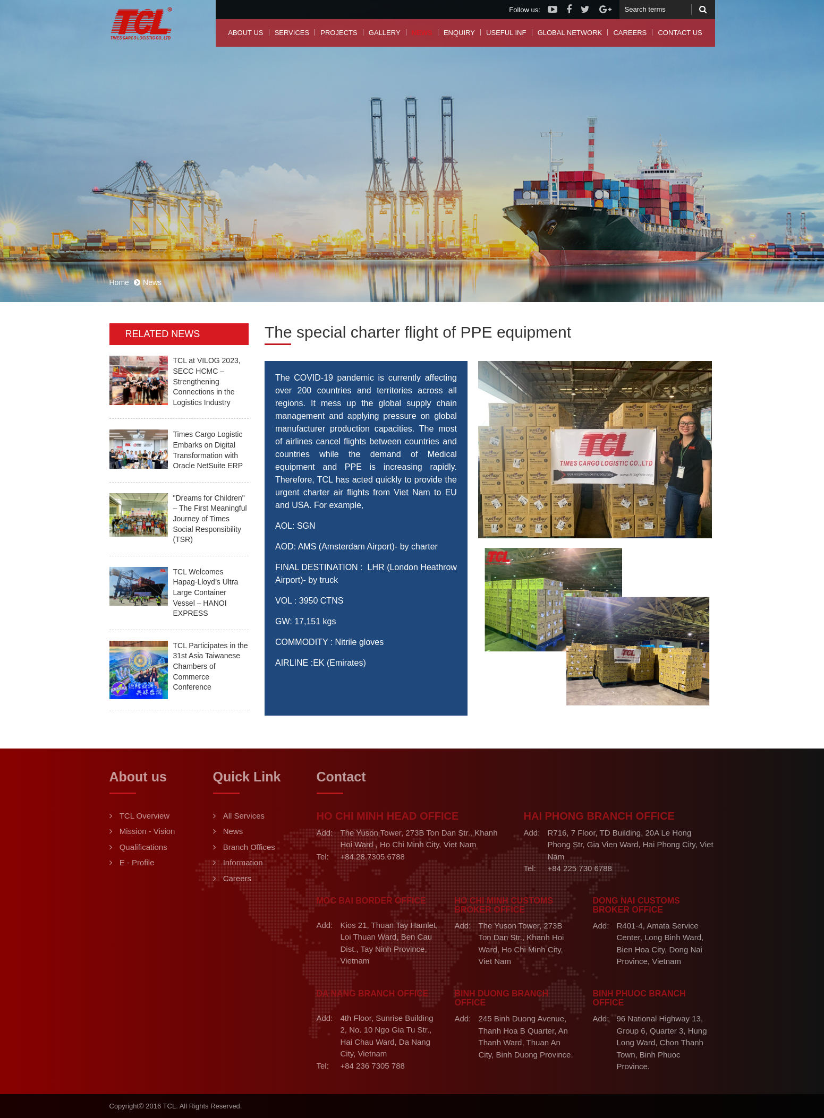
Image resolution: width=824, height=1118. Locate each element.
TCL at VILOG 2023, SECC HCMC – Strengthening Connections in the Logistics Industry (207, 381)
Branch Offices (249, 847)
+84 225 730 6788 (580, 868)
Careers (630, 33)
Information (243, 862)
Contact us (680, 33)
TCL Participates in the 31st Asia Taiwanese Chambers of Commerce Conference (210, 666)
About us (245, 33)
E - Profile (137, 862)
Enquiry (459, 33)
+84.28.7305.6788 (373, 856)
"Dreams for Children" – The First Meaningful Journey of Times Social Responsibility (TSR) (210, 519)
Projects (338, 33)
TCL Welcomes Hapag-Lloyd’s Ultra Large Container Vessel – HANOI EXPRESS (206, 592)
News (422, 33)
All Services (244, 815)
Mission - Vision (147, 831)
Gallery (385, 33)
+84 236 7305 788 (373, 1065)
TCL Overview (144, 815)
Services (292, 33)
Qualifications (143, 847)
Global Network (570, 33)
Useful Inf (506, 33)
